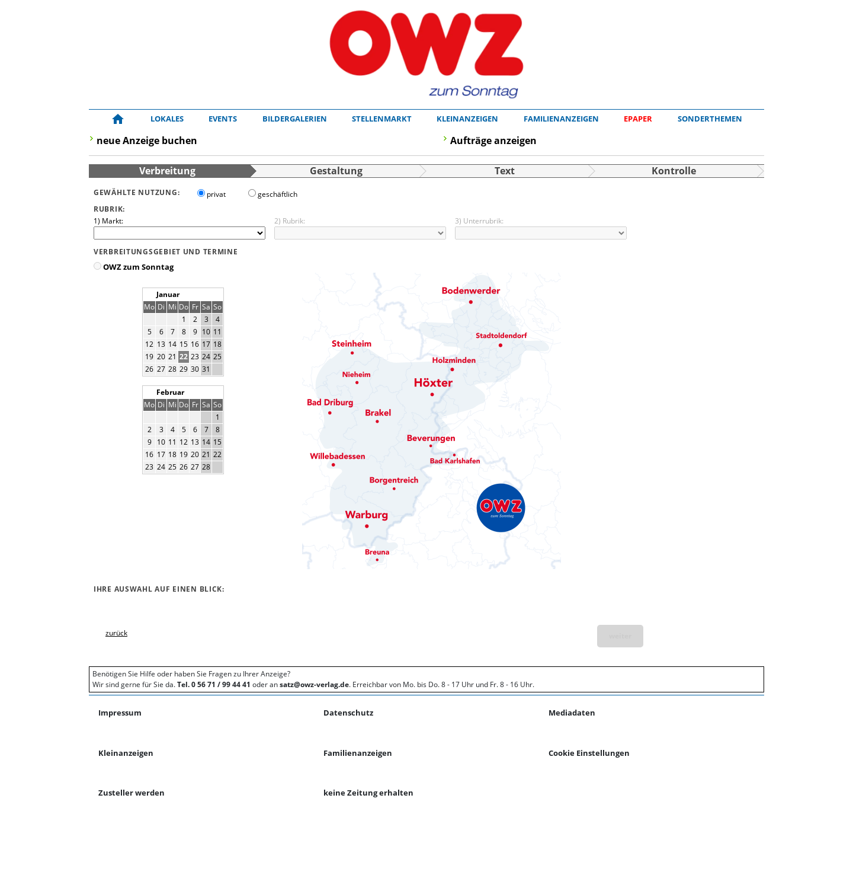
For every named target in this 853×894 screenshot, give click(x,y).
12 (149, 344)
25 (217, 357)
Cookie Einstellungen (589, 753)
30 (195, 369)
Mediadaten (572, 712)
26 (149, 369)
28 (172, 369)
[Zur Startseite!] (117, 119)
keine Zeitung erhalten (368, 792)
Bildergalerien (294, 118)
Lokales (167, 118)
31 (206, 369)
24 (206, 357)
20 (161, 357)
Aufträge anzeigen (493, 140)
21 (172, 357)
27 (161, 369)
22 (183, 357)
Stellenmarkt (382, 118)
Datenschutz (348, 712)
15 (183, 344)
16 (195, 344)
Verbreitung (167, 171)
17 (206, 344)
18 (217, 344)
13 (161, 344)
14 (172, 344)
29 (183, 369)
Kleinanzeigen (467, 118)
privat (216, 194)
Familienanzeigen (561, 118)
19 (149, 357)
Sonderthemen (710, 118)
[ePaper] (638, 119)
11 (217, 332)
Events (223, 118)
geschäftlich (277, 194)
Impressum (120, 712)
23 (195, 357)
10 (206, 332)
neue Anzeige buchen (147, 140)
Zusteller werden (131, 792)
